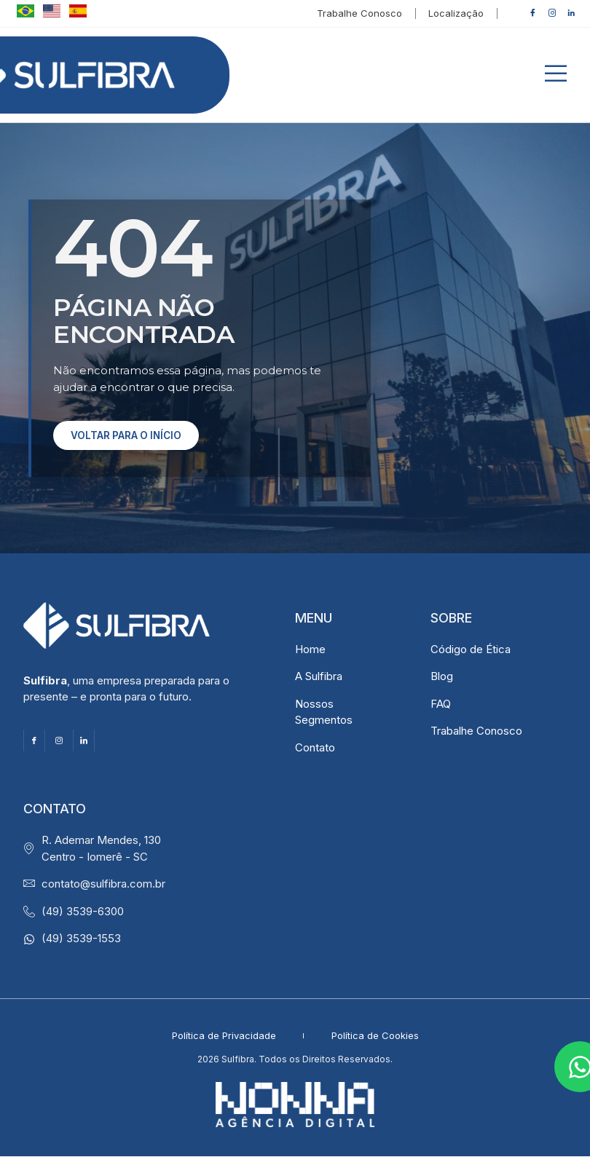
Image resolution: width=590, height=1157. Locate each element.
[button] (555, 75)
